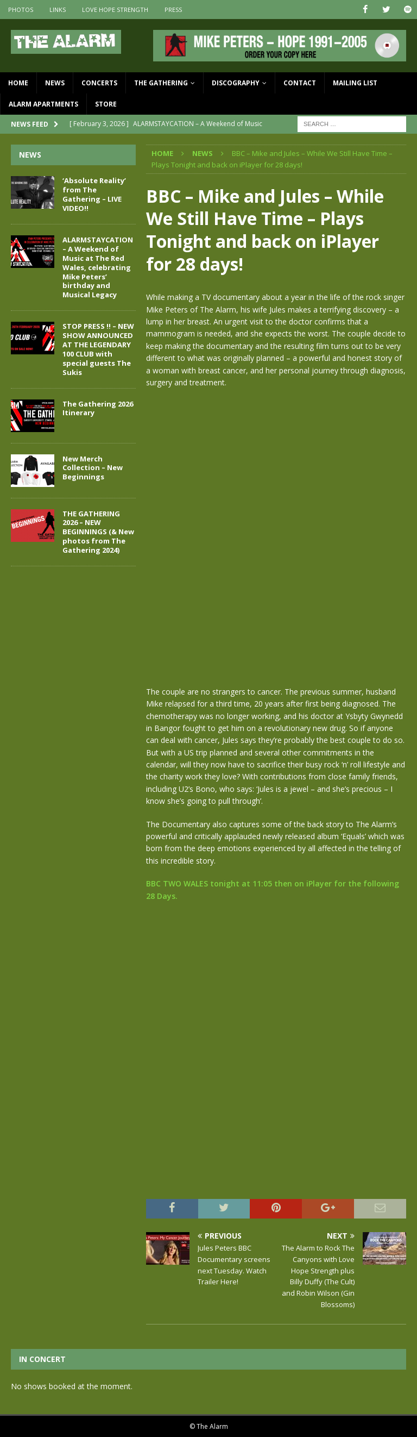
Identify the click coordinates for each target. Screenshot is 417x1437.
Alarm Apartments (43, 104)
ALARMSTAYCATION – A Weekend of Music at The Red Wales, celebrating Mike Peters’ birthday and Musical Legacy (97, 267)
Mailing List (355, 83)
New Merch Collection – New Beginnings (92, 467)
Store (106, 104)
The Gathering (161, 83)
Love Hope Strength (115, 9)
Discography (236, 83)
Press (173, 9)
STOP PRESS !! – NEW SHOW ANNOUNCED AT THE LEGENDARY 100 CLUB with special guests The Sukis (98, 349)
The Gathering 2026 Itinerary (97, 407)
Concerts (99, 83)
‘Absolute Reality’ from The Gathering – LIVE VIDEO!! (94, 194)
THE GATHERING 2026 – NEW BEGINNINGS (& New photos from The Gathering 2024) (98, 531)
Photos (20, 9)
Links (57, 9)
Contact (299, 83)
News (55, 83)
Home (18, 83)
